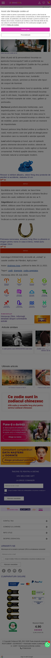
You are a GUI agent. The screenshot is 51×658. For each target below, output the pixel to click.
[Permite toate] (25, 29)
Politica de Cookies (13, 25)
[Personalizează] (25, 35)
